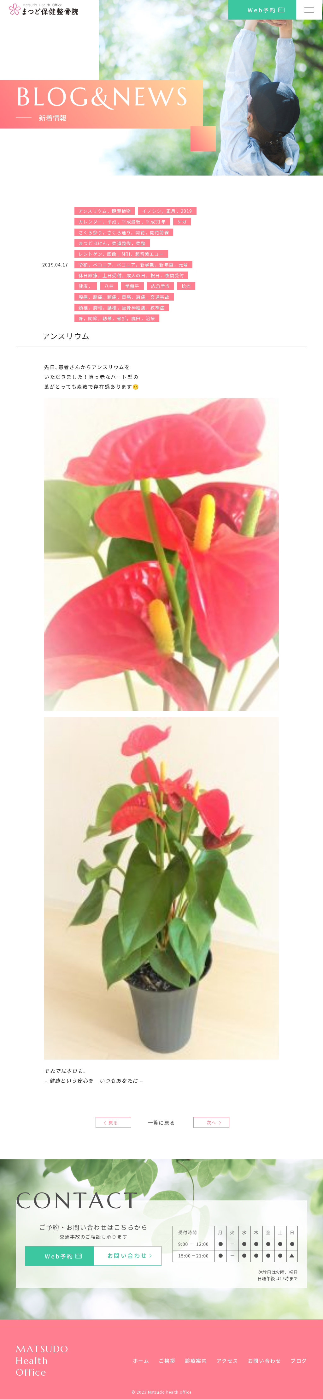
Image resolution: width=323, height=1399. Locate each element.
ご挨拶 (167, 1360)
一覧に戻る (161, 1122)
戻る (113, 1122)
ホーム (140, 1360)
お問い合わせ (264, 1360)
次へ (209, 1122)
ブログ (299, 1360)
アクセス (227, 1360)
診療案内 (196, 1360)
